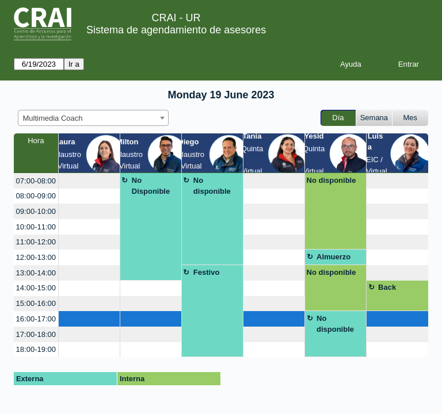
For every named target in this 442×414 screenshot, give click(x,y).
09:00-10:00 (36, 211)
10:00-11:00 (36, 227)
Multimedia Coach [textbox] (53, 118)
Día (338, 117)
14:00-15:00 (36, 287)
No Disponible (151, 186)
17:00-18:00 (36, 334)
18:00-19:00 (36, 349)
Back (387, 287)
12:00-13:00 (36, 257)
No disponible (212, 186)
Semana (374, 117)
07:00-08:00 (36, 181)
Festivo (206, 272)
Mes (410, 117)
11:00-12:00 (36, 241)
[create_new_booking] (89, 181)
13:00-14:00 (36, 273)
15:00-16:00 (36, 303)
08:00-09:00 (36, 195)
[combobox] (93, 118)
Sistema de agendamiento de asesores (176, 30)
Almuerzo (333, 256)
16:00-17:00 (36, 319)
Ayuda (350, 64)
